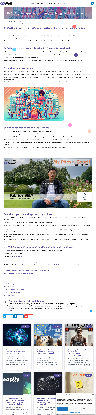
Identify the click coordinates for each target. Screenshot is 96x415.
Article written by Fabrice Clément (26, 301)
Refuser (75, 409)
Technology (25, 326)
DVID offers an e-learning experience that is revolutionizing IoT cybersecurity (46, 401)
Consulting (41, 3)
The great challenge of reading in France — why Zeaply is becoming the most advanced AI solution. (17, 401)
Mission (32, 3)
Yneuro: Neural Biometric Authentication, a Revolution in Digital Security (16, 352)
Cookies (72, 412)
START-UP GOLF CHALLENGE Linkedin (15, 289)
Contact (59, 3)
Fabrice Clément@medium (11, 284)
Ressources (51, 3)
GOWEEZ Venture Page (13, 259)
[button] (93, 395)
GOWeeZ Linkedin (9, 286)
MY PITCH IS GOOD (19, 256)
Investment (56, 326)
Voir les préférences (87, 409)
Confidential (77, 412)
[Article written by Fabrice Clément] (6, 301)
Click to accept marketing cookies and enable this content (48, 182)
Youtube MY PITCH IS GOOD (12, 295)
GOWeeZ (7, 250)
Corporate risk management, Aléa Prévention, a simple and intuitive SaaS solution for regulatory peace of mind (47, 265)
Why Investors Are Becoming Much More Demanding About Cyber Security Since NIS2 (48, 352)
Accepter (62, 409)
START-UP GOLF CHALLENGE (26, 35)
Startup (88, 326)
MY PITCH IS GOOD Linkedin (12, 292)
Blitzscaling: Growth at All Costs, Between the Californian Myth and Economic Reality (77, 352)
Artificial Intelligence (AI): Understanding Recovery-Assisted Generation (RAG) (26, 270)
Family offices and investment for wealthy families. (18, 273)
